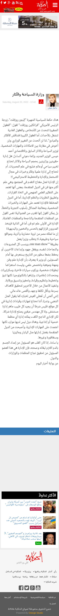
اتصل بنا (53, 603)
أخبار (50, 571)
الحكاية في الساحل (13, 571)
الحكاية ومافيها (40, 571)
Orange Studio (36, 613)
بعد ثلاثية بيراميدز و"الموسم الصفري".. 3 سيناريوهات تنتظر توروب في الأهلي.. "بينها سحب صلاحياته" (23, 536)
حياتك (53, 576)
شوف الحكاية (50, 582)
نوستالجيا (17, 576)
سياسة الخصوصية (38, 597)
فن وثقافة (33, 576)
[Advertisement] (29, 61)
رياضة (25, 576)
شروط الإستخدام (20, 597)
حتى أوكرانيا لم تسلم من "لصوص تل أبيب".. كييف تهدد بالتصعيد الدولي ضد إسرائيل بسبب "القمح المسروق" (24, 520)
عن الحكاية (52, 597)
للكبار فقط (43, 576)
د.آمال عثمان (52, 108)
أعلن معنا (7, 597)
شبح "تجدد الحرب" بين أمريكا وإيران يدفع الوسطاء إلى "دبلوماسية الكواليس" (23, 503)
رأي (41, 101)
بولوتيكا (27, 571)
